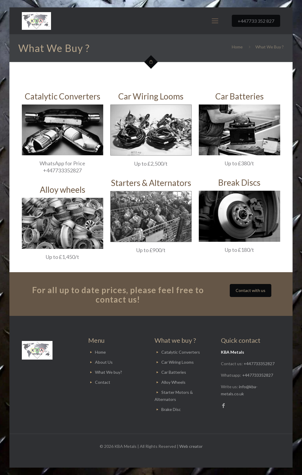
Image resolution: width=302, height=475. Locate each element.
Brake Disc (171, 409)
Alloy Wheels (173, 382)
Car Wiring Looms (177, 362)
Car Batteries (173, 372)
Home (237, 46)
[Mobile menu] (215, 21)
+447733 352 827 (256, 21)
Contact (102, 382)
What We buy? (108, 372)
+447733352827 (259, 363)
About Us (104, 362)
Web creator (191, 446)
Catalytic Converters (180, 352)
